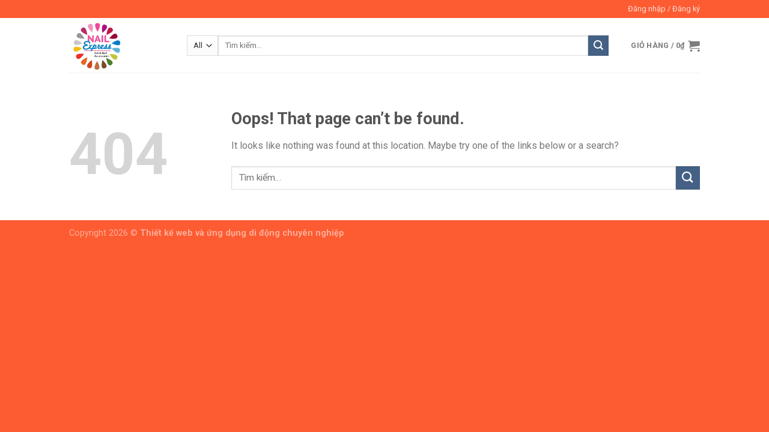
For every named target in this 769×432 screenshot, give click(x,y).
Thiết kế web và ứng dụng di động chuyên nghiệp (242, 233)
